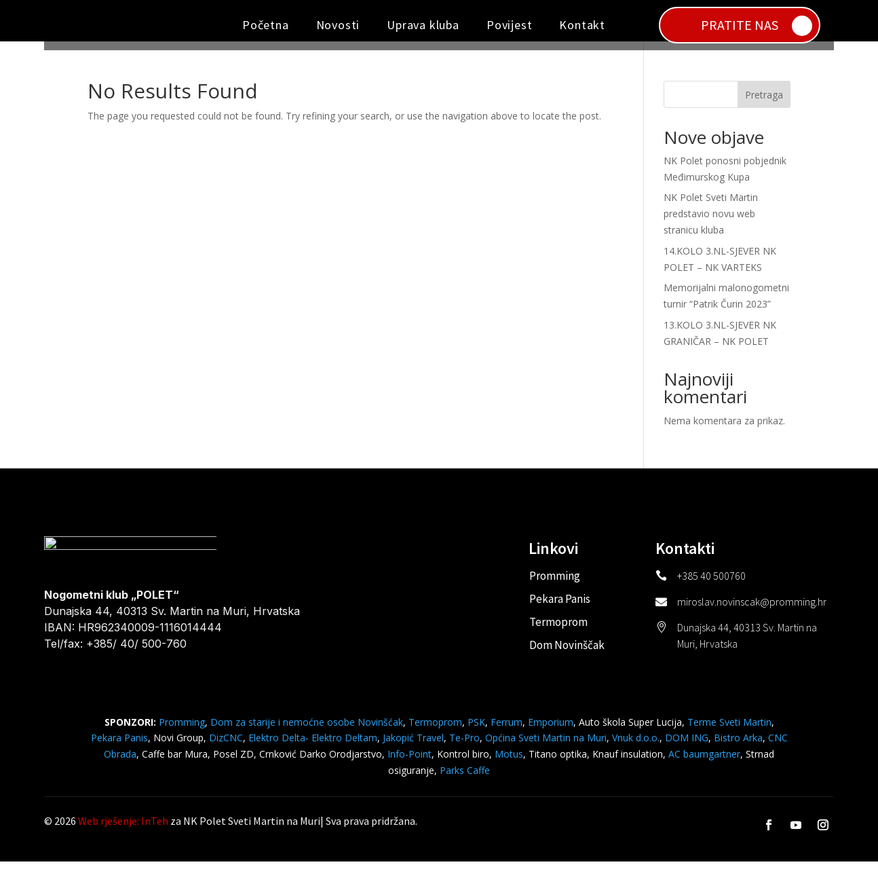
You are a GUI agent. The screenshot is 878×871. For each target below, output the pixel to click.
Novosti (338, 25)
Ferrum (506, 730)
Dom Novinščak (567, 653)
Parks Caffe (465, 779)
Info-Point (408, 762)
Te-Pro (464, 747)
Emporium (550, 730)
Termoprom (558, 630)
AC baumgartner (704, 762)
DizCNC (226, 747)
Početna (265, 25)
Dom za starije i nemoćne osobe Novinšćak (306, 730)
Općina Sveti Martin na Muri (546, 747)
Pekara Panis (559, 607)
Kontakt (582, 25)
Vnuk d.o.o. (636, 747)
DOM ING (686, 747)
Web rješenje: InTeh (123, 830)
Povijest (509, 25)
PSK (476, 730)
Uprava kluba (423, 25)
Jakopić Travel (413, 747)
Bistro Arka (738, 747)
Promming (554, 584)
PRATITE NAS (739, 24)
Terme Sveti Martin (729, 730)
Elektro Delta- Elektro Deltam (312, 747)
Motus (509, 762)
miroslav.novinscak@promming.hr (751, 610)
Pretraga (764, 103)
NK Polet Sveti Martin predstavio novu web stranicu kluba (711, 223)
